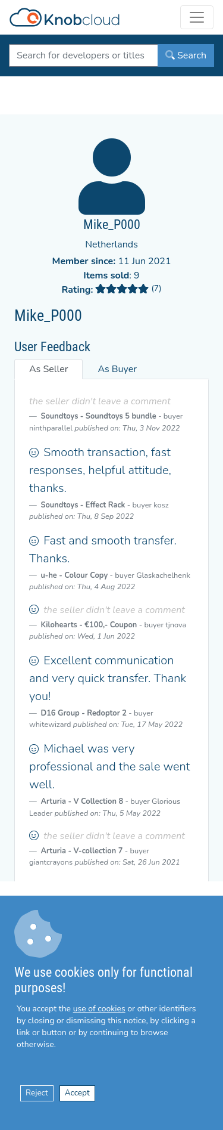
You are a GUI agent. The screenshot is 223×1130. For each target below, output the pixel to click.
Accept (77, 1092)
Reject (37, 1092)
